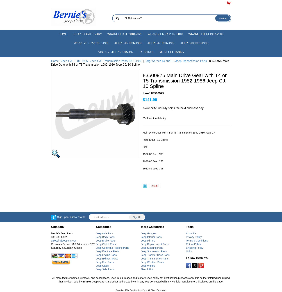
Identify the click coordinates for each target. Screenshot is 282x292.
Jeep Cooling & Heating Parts (112, 247)
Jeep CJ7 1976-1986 (161, 43)
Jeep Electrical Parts (107, 251)
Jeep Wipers (148, 265)
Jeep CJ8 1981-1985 (194, 43)
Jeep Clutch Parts (106, 244)
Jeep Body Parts (105, 237)
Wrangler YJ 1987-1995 (91, 43)
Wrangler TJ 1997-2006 (205, 34)
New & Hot (147, 269)
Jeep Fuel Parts (105, 262)
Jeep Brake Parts (105, 240)
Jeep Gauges (148, 233)
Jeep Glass (102, 265)
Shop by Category (87, 34)
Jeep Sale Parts (105, 269)
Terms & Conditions (197, 240)
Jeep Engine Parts (106, 255)
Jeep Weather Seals (152, 262)
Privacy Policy (194, 237)
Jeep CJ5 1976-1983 (128, 43)
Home (62, 34)
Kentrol (147, 52)
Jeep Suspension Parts (154, 251)
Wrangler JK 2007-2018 (165, 34)
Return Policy (193, 244)
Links (189, 251)
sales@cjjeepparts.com (64, 240)
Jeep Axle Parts (104, 233)
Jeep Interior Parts (151, 237)
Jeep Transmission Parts (155, 258)
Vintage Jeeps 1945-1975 (116, 52)
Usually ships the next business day (173, 108)
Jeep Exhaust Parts (107, 258)
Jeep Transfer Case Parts (155, 255)
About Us (191, 233)
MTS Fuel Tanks (172, 52)
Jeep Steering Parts (152, 247)
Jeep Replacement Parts (155, 244)
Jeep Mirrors (148, 240)
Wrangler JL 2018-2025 (124, 34)
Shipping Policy (194, 247)
